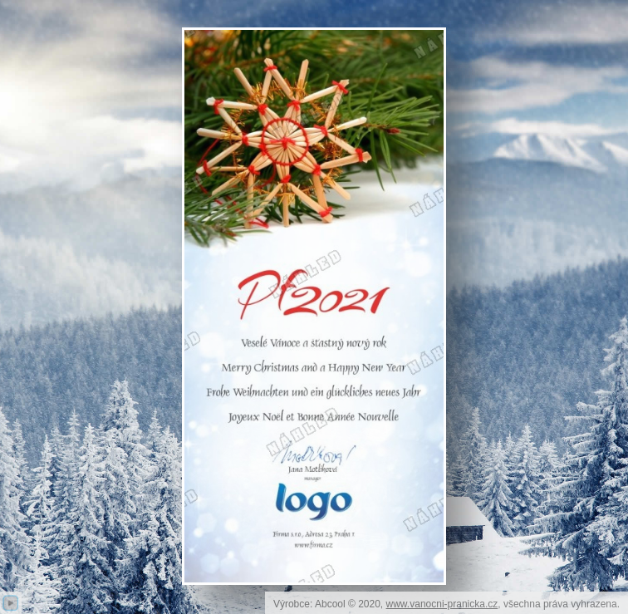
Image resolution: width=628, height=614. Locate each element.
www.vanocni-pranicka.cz (442, 604)
